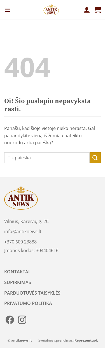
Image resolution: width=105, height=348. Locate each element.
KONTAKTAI (17, 272)
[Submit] (95, 157)
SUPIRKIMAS (17, 282)
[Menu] (7, 10)
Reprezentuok (86, 340)
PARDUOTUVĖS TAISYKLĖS (32, 293)
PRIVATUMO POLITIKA (28, 303)
